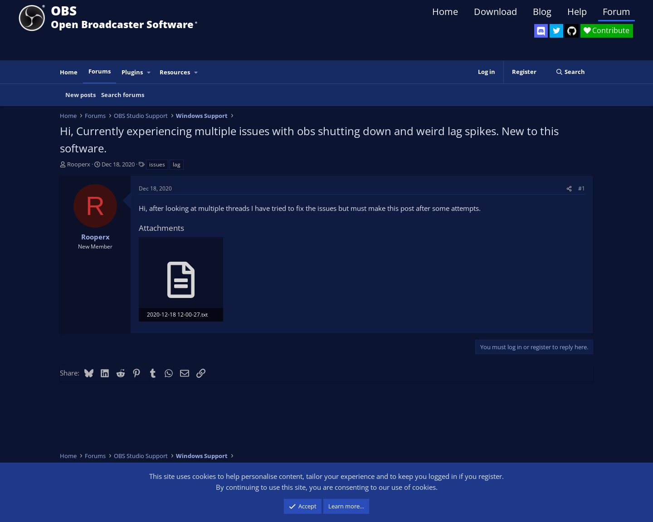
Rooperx (78, 164)
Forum (616, 11)
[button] (149, 72)
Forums (99, 71)
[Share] (569, 188)
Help (577, 11)
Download (495, 11)
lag (176, 164)
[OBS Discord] (541, 31)
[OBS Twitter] (556, 31)
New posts (80, 95)
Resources (175, 72)
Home (445, 11)
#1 (581, 188)
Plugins (132, 72)
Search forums (122, 95)
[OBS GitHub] (572, 31)
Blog (542, 11)
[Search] (570, 72)
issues (157, 164)
